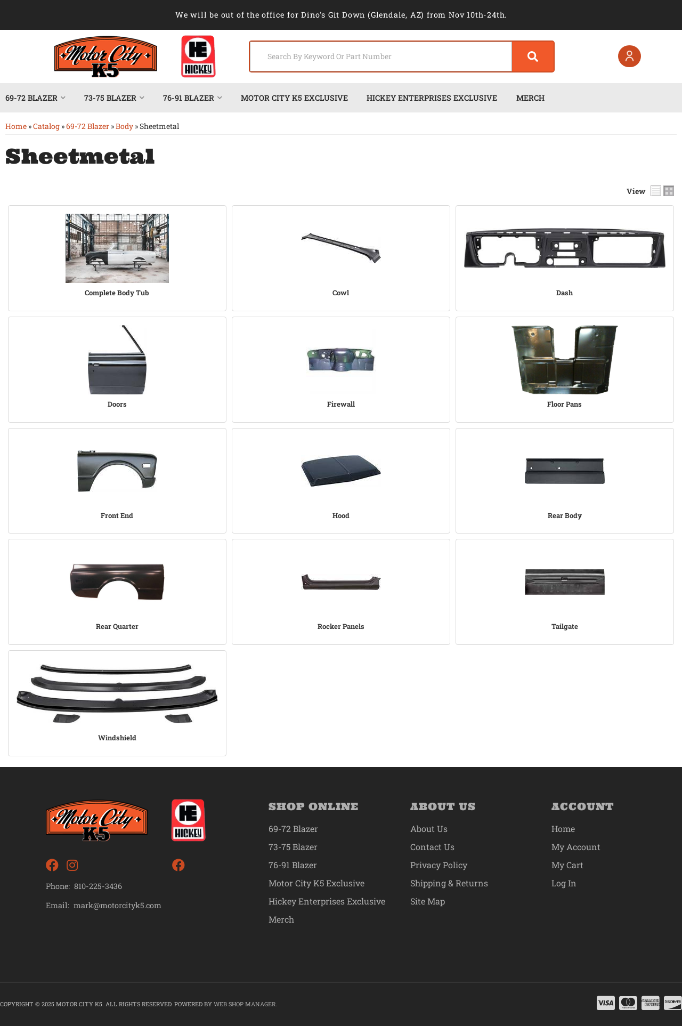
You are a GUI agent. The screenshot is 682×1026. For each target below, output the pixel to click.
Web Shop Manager (244, 1003)
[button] (401, 56)
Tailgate (564, 626)
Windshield (117, 737)
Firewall (341, 404)
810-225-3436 (98, 885)
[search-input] (380, 56)
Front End (117, 515)
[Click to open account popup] (629, 56)
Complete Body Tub (117, 292)
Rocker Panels (341, 626)
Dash (564, 292)
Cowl (340, 292)
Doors (117, 404)
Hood (341, 515)
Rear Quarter (117, 626)
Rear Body (565, 515)
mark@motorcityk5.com (118, 905)
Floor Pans (564, 404)
